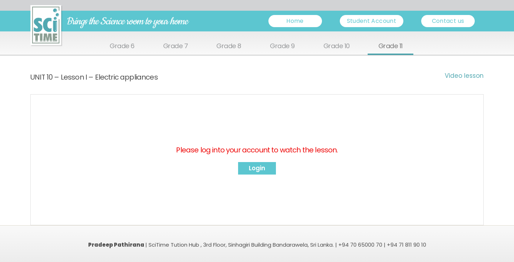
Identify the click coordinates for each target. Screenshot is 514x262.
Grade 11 (390, 46)
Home (294, 21)
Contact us (448, 21)
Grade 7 (175, 46)
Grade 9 (282, 46)
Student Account (371, 21)
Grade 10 (336, 46)
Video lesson (464, 75)
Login (257, 168)
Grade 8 (228, 46)
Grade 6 (122, 46)
